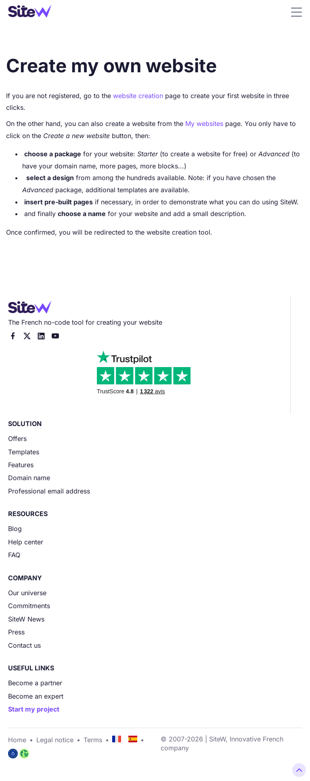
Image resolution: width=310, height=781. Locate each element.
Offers (17, 439)
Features (21, 465)
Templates (23, 452)
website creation (138, 96)
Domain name (29, 478)
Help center (25, 542)
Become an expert (35, 696)
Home (17, 740)
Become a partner (35, 683)
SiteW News (26, 619)
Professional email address (49, 491)
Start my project (33, 709)
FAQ (14, 555)
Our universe (27, 593)
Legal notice (54, 740)
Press (16, 632)
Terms (93, 740)
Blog (15, 529)
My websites (204, 124)
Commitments (29, 606)
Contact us (24, 645)
